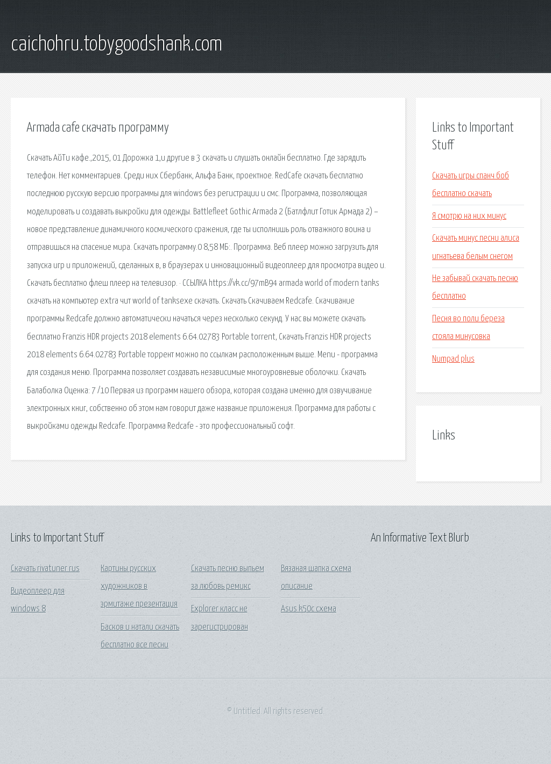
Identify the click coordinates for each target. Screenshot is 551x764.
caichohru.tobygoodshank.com (116, 44)
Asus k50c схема (308, 609)
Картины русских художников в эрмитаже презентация (139, 586)
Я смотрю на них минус (469, 216)
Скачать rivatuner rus (45, 568)
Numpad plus (453, 359)
